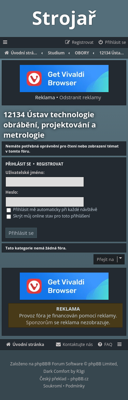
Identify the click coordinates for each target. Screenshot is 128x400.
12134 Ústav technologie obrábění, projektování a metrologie (49, 124)
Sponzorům (39, 322)
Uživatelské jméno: (24, 172)
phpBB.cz (79, 379)
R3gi (80, 371)
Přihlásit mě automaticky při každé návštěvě (51, 209)
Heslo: (11, 192)
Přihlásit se (18, 164)
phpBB (40, 364)
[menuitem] (112, 42)
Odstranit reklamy (80, 97)
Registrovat (50, 164)
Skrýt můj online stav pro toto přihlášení (48, 216)
